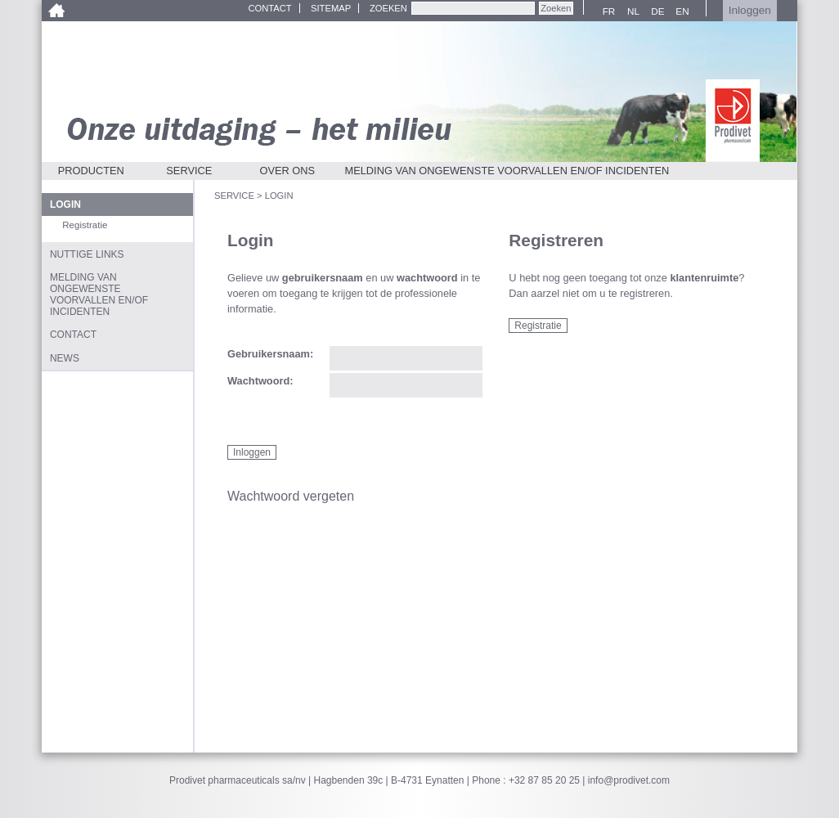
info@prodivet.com (629, 780)
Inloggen (750, 10)
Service (189, 170)
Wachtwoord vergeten (290, 496)
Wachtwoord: (260, 381)
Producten (91, 170)
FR (606, 11)
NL (630, 11)
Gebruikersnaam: (270, 354)
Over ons (288, 170)
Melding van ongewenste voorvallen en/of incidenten (507, 170)
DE (655, 11)
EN (680, 11)
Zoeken (388, 8)
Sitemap (331, 8)
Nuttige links (87, 254)
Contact (269, 8)
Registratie (537, 325)
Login (65, 204)
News (64, 358)
